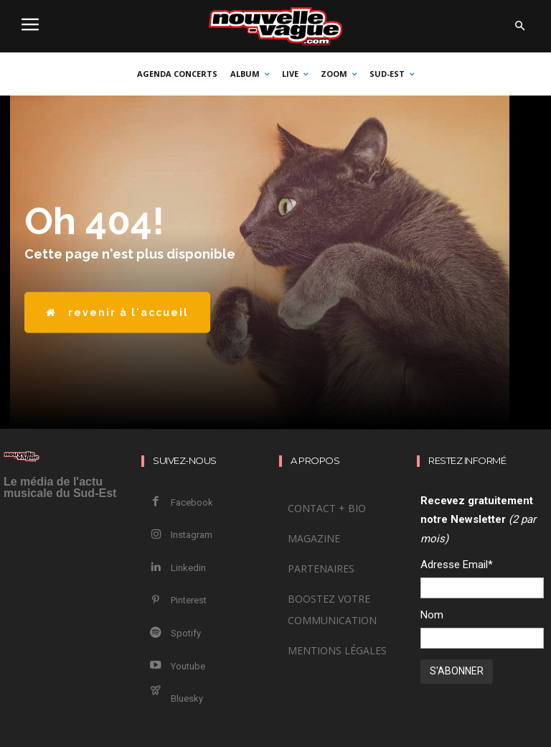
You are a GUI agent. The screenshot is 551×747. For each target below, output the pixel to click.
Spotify (179, 603)
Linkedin (181, 550)
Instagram (184, 524)
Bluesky (180, 654)
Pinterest (181, 576)
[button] (519, 26)
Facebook (185, 498)
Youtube (181, 628)
